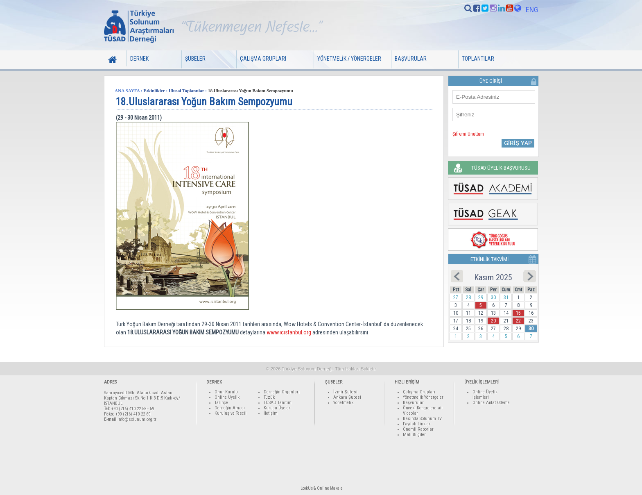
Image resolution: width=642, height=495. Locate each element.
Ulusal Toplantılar (186, 90)
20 (493, 321)
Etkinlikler (154, 90)
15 (518, 313)
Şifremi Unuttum (468, 134)
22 (518, 321)
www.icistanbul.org (289, 332)
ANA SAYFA (127, 90)
